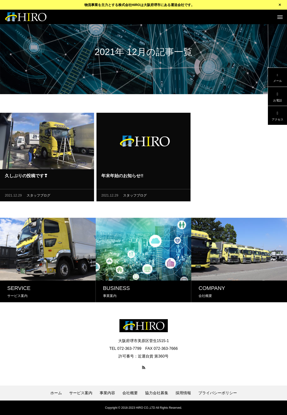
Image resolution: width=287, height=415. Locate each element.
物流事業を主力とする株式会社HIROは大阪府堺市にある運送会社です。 (139, 5)
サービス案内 (80, 393)
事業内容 (107, 393)
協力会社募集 (156, 393)
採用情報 (183, 393)
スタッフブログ (38, 196)
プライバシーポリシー (217, 393)
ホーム (56, 393)
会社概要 (130, 393)
